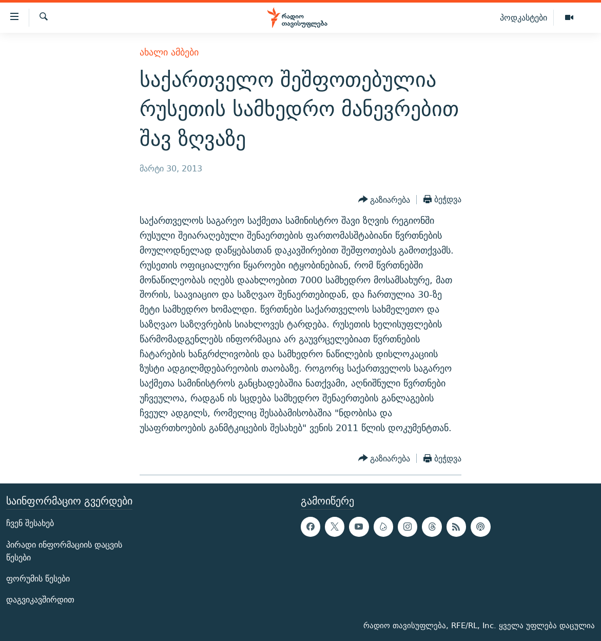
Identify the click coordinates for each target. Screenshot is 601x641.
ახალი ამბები (169, 52)
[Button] (384, 199)
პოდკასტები (523, 17)
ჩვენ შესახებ (30, 523)
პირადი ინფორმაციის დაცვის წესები (64, 551)
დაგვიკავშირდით (40, 599)
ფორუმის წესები (38, 578)
